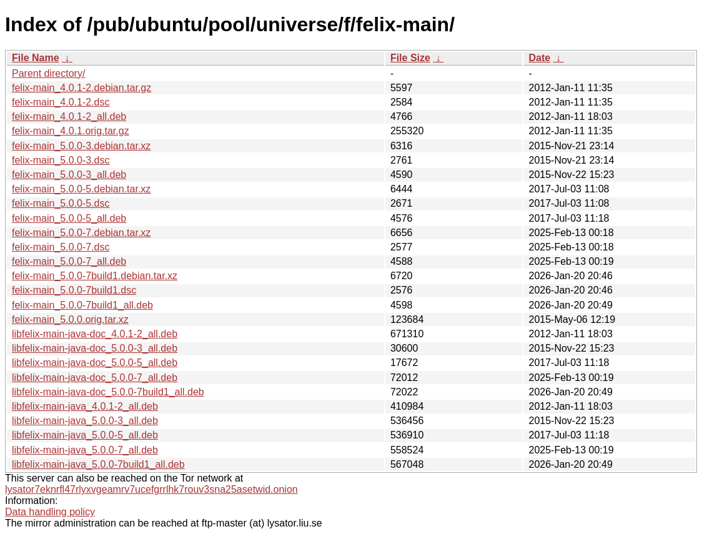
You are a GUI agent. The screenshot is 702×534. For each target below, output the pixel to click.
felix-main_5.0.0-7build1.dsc (74, 290)
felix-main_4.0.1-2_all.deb (69, 116)
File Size (410, 57)
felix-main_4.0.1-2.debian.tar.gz (81, 87)
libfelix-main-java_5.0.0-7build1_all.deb (98, 464)
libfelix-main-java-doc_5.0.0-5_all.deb (94, 362)
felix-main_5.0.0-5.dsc (61, 203)
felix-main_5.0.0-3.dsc (61, 160)
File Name (35, 57)
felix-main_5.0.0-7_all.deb (69, 261)
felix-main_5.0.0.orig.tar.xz (70, 319)
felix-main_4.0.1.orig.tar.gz (70, 131)
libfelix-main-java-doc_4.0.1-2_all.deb (94, 334)
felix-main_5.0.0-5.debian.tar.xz (81, 189)
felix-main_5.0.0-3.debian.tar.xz (81, 146)
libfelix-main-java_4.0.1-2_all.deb (85, 406)
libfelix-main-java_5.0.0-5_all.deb (85, 435)
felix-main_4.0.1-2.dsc (61, 102)
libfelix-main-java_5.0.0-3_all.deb (85, 420)
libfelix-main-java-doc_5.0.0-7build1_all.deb (108, 392)
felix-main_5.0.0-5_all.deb (69, 218)
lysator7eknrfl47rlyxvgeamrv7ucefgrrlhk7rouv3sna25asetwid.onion (151, 489)
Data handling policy (50, 512)
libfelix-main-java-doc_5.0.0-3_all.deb (94, 348)
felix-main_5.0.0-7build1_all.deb (82, 305)
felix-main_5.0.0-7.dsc (61, 247)
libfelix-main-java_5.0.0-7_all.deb (85, 450)
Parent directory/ (48, 73)
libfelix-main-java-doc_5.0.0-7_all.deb (94, 377)
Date (539, 57)
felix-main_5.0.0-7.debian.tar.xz (81, 232)
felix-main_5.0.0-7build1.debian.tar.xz (94, 275)
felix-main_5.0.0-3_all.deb (69, 174)
